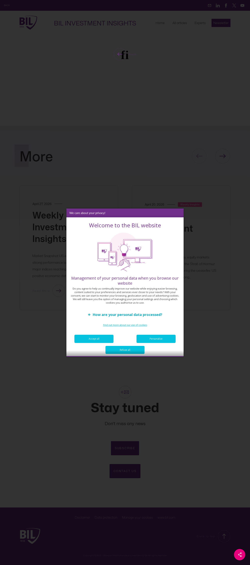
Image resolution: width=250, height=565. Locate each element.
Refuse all (125, 352)
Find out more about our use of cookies (125, 328)
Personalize (156, 341)
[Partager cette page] (239, 554)
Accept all (94, 341)
